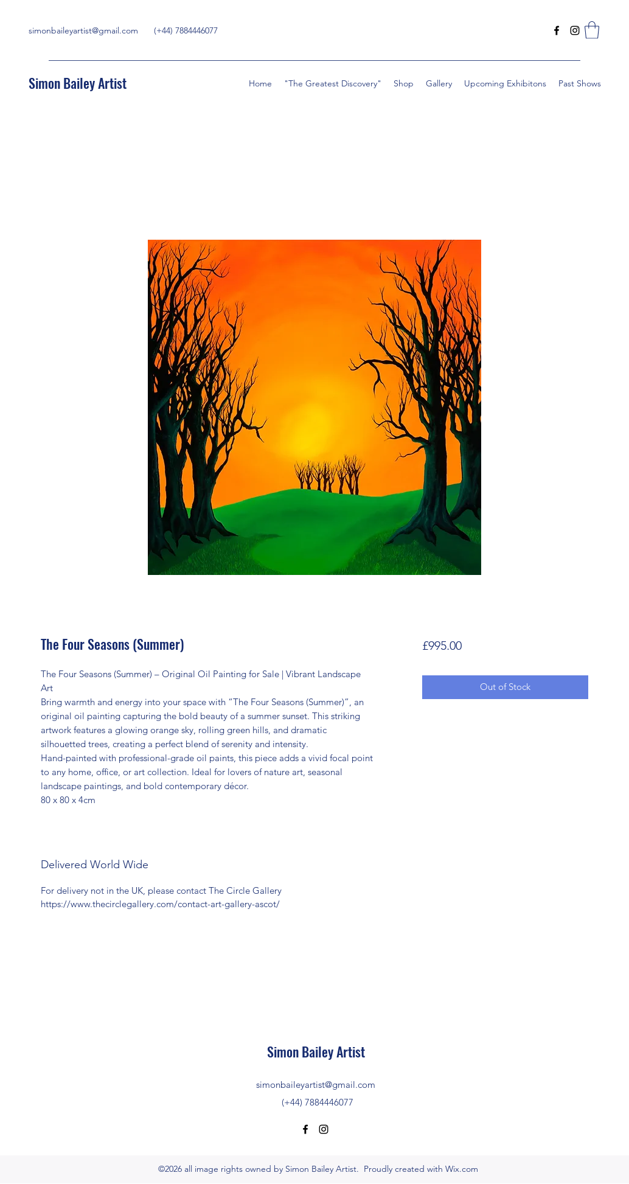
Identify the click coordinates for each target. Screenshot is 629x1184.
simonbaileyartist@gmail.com (83, 30)
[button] (592, 30)
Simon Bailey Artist (78, 82)
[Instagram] (575, 30)
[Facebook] (557, 30)
